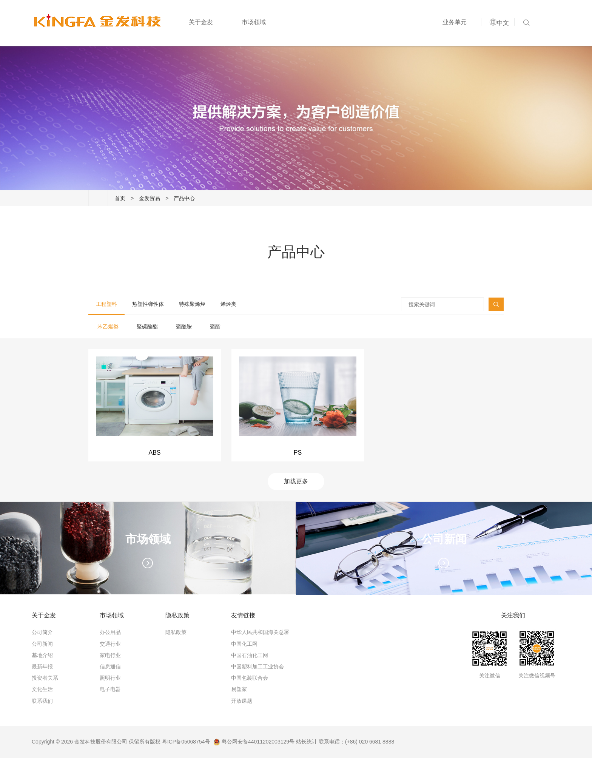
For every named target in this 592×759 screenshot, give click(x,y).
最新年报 (42, 668)
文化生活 (42, 691)
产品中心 (184, 198)
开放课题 (241, 702)
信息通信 (110, 668)
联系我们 (42, 702)
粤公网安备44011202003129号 (253, 743)
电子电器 (110, 691)
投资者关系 (45, 679)
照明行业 (110, 679)
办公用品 (110, 634)
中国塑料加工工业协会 (257, 668)
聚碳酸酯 (147, 327)
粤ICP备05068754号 (186, 743)
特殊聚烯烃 (192, 304)
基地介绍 (42, 656)
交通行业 (110, 645)
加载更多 (296, 483)
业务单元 (453, 23)
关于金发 (200, 23)
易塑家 (239, 691)
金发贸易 (149, 198)
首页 (120, 198)
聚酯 (215, 327)
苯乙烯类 (108, 327)
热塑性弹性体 (148, 304)
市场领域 (252, 23)
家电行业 (110, 656)
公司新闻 (42, 645)
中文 (502, 24)
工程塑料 (106, 304)
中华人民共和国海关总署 (260, 634)
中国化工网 (244, 645)
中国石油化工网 (249, 656)
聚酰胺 (184, 327)
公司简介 (42, 634)
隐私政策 (176, 634)
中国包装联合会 (249, 679)
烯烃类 (228, 304)
